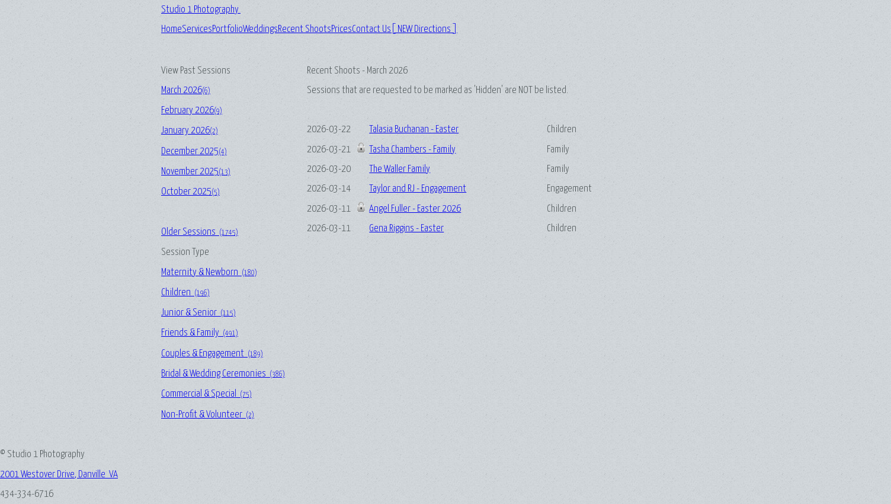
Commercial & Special (206, 394)
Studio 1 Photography (201, 10)
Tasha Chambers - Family (412, 150)
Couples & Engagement (212, 354)
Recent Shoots (304, 29)
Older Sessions (199, 232)
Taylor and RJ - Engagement (417, 189)
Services (197, 29)
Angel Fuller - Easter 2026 (415, 209)
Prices (341, 29)
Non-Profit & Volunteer (207, 415)
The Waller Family (399, 169)
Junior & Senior (198, 313)
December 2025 (194, 151)
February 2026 (191, 111)
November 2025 (195, 172)
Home (171, 29)
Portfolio (227, 29)
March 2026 (185, 90)
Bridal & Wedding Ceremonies (223, 374)
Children (185, 293)
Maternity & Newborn (209, 272)
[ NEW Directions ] (424, 29)
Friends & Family (199, 333)
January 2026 (189, 131)
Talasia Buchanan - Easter (414, 130)
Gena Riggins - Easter (406, 229)
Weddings (260, 29)
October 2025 (190, 192)
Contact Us (371, 29)
